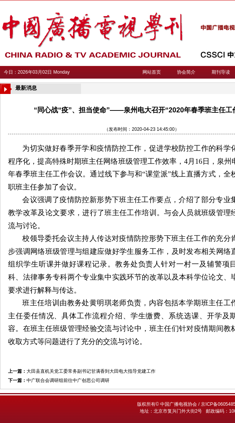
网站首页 (151, 72)
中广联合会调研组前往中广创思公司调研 (67, 380)
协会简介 (186, 72)
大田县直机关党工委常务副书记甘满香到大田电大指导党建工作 (91, 371)
